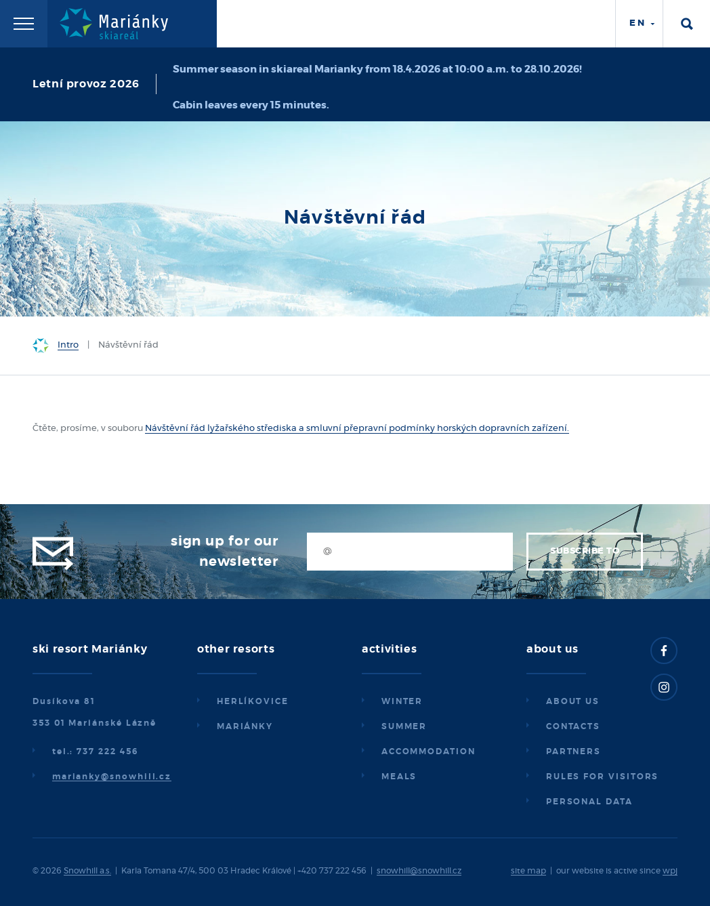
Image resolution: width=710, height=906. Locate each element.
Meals (399, 777)
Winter (402, 701)
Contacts (573, 726)
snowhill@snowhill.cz (419, 871)
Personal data (589, 802)
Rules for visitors (602, 777)
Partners (573, 751)
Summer (404, 726)
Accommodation (428, 751)
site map (528, 871)
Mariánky (245, 726)
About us (573, 701)
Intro (68, 345)
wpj (670, 871)
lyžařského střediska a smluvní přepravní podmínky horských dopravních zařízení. (387, 428)
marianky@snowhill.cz (111, 777)
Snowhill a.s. (87, 871)
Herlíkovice (253, 701)
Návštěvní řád (175, 428)
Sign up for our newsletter (224, 552)
